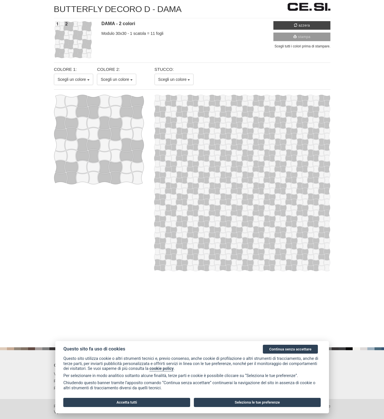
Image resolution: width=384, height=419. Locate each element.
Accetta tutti (127, 402)
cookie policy (161, 368)
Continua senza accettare (290, 349)
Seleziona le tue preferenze (257, 402)
